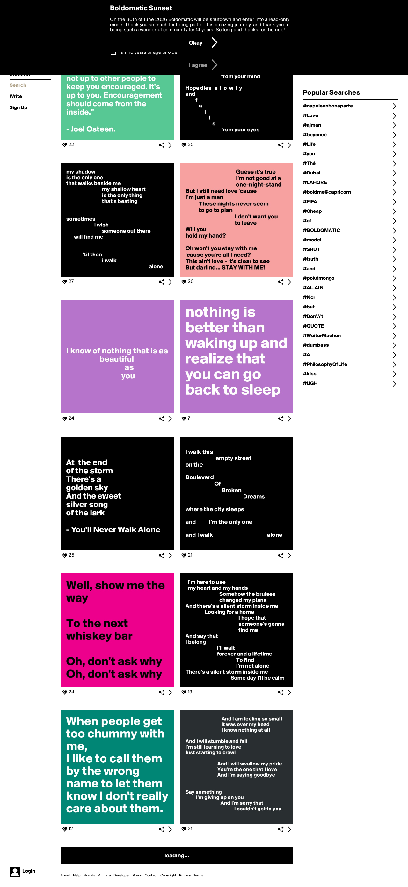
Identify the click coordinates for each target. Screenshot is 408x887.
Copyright (168, 875)
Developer (121, 875)
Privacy (185, 875)
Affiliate (104, 875)
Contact (151, 875)
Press (137, 875)
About (65, 875)
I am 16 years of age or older (148, 52)
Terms (198, 875)
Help (77, 875)
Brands (89, 875)
